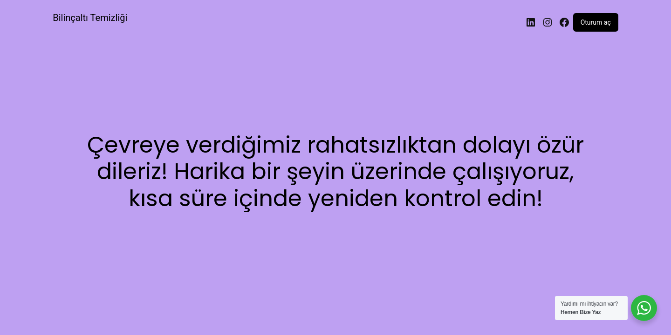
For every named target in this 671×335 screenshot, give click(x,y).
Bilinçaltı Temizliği (90, 17)
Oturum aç (596, 22)
